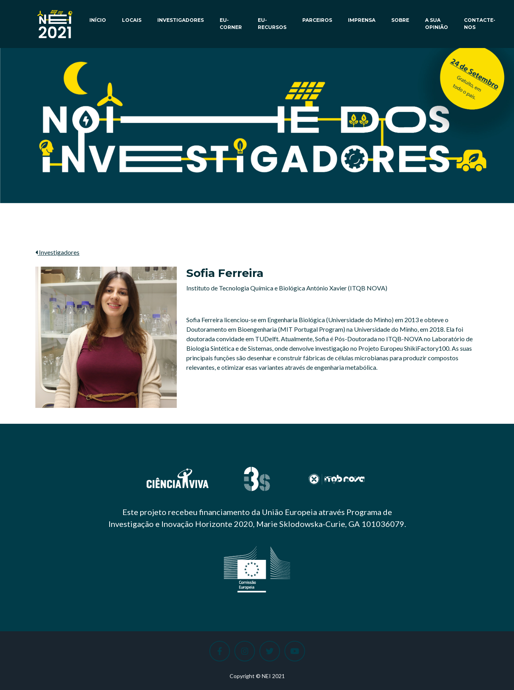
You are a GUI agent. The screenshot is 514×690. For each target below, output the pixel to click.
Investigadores (180, 20)
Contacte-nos (479, 23)
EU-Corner (231, 23)
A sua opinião (436, 23)
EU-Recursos (272, 23)
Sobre (400, 20)
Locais (131, 20)
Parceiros (317, 20)
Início (97, 20)
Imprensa (361, 20)
